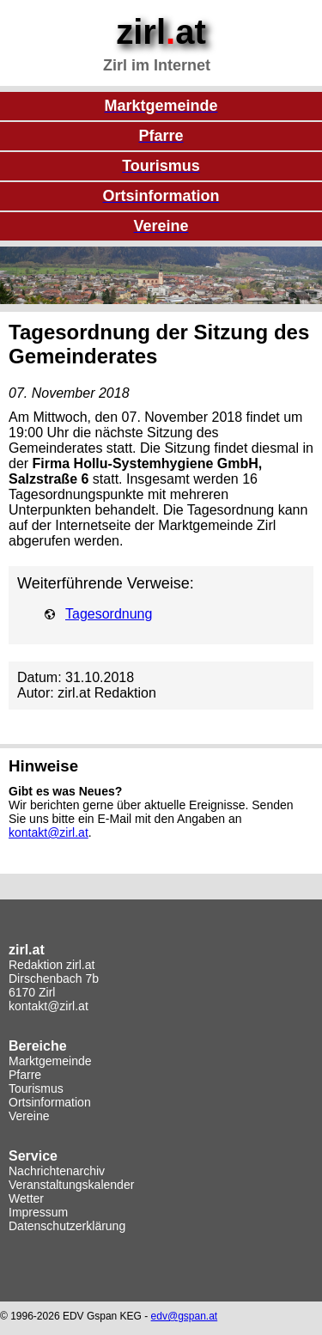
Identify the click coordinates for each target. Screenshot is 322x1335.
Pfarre (25, 1075)
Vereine (29, 1116)
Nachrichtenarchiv (57, 1171)
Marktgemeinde (50, 1061)
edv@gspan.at (184, 1316)
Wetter (26, 1198)
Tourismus (36, 1088)
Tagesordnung (108, 614)
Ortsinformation (50, 1102)
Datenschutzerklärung (67, 1226)
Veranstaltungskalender (71, 1185)
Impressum (38, 1212)
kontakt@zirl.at (48, 832)
